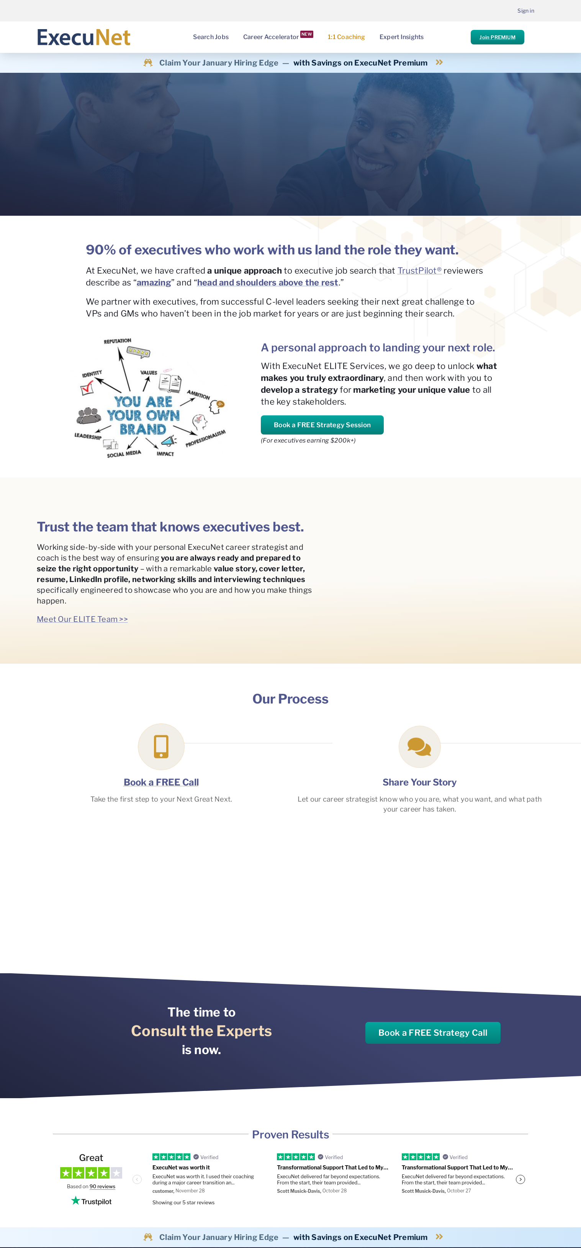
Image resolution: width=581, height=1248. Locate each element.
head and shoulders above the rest (268, 282)
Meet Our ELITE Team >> (82, 619)
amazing (154, 282)
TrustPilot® (420, 271)
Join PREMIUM (497, 37)
